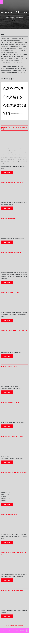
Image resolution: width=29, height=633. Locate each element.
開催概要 (22, 630)
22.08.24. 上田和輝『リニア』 (10, 292)
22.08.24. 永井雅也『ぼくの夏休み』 (12, 182)
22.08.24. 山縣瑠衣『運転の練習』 (11, 252)
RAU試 (13, 630)
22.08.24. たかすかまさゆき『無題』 (12, 436)
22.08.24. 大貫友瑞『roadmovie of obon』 (14, 472)
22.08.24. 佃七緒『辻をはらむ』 (11, 402)
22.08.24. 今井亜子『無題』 (9, 366)
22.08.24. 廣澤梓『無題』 (9, 218)
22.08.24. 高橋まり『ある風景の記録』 (13, 590)
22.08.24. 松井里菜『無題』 (9, 514)
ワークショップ (5, 630)
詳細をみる (7, 172)
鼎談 (17, 630)
